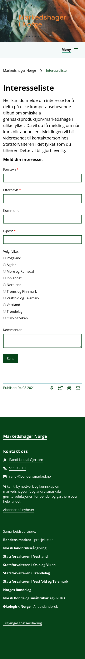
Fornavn (9, 169)
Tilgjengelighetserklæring (22, 623)
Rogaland (14, 258)
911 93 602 (17, 468)
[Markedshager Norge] (42, 21)
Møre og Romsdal (20, 271)
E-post (8, 231)
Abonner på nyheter (18, 509)
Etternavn (10, 190)
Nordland (14, 284)
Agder (11, 264)
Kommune (11, 210)
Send (11, 358)
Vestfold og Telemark (23, 298)
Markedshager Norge (19, 70)
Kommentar (12, 330)
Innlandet (14, 278)
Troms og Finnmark (22, 291)
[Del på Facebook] (52, 387)
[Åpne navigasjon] (70, 49)
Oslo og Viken (17, 318)
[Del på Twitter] (60, 387)
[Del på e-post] (78, 387)
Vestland (13, 305)
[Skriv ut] (69, 387)
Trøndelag (14, 311)
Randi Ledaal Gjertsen (26, 459)
